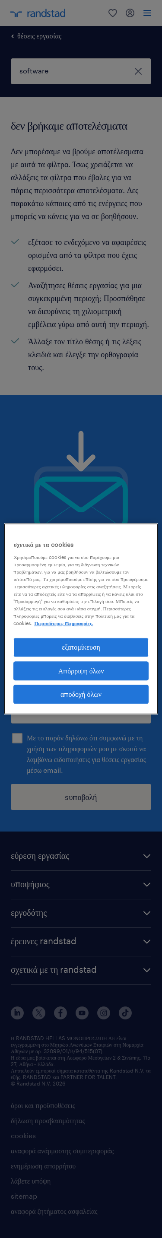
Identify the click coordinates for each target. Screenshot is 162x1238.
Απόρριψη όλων (81, 671)
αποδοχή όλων (81, 694)
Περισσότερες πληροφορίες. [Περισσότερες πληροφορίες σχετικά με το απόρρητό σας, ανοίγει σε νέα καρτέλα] (63, 623)
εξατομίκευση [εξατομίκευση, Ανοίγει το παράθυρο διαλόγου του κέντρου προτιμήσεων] (81, 647)
